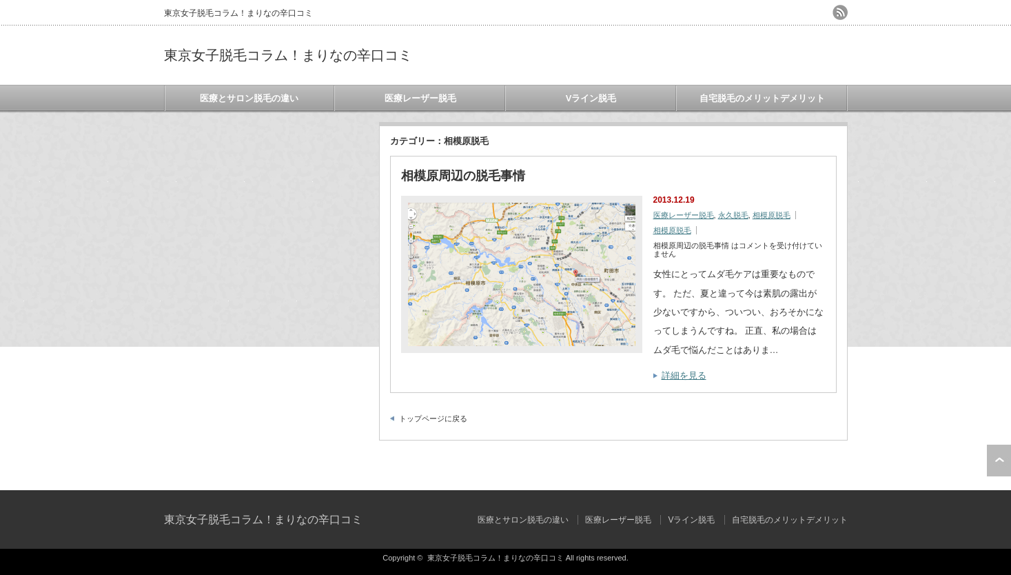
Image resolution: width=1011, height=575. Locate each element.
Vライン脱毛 (591, 98)
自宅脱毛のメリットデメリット (762, 98)
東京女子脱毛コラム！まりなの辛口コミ (288, 55)
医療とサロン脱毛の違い (249, 98)
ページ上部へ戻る (999, 460)
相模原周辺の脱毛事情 (463, 176)
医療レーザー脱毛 (420, 98)
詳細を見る (684, 375)
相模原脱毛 (771, 215)
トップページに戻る (433, 418)
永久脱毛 (733, 215)
